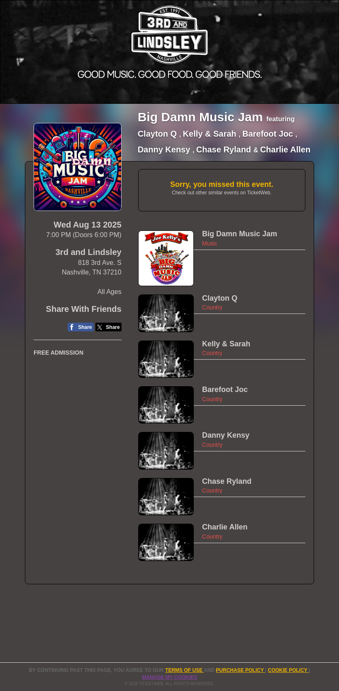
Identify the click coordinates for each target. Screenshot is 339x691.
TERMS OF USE (184, 670)
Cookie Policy (288, 670)
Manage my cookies (169, 677)
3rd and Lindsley (89, 252)
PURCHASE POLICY (240, 670)
